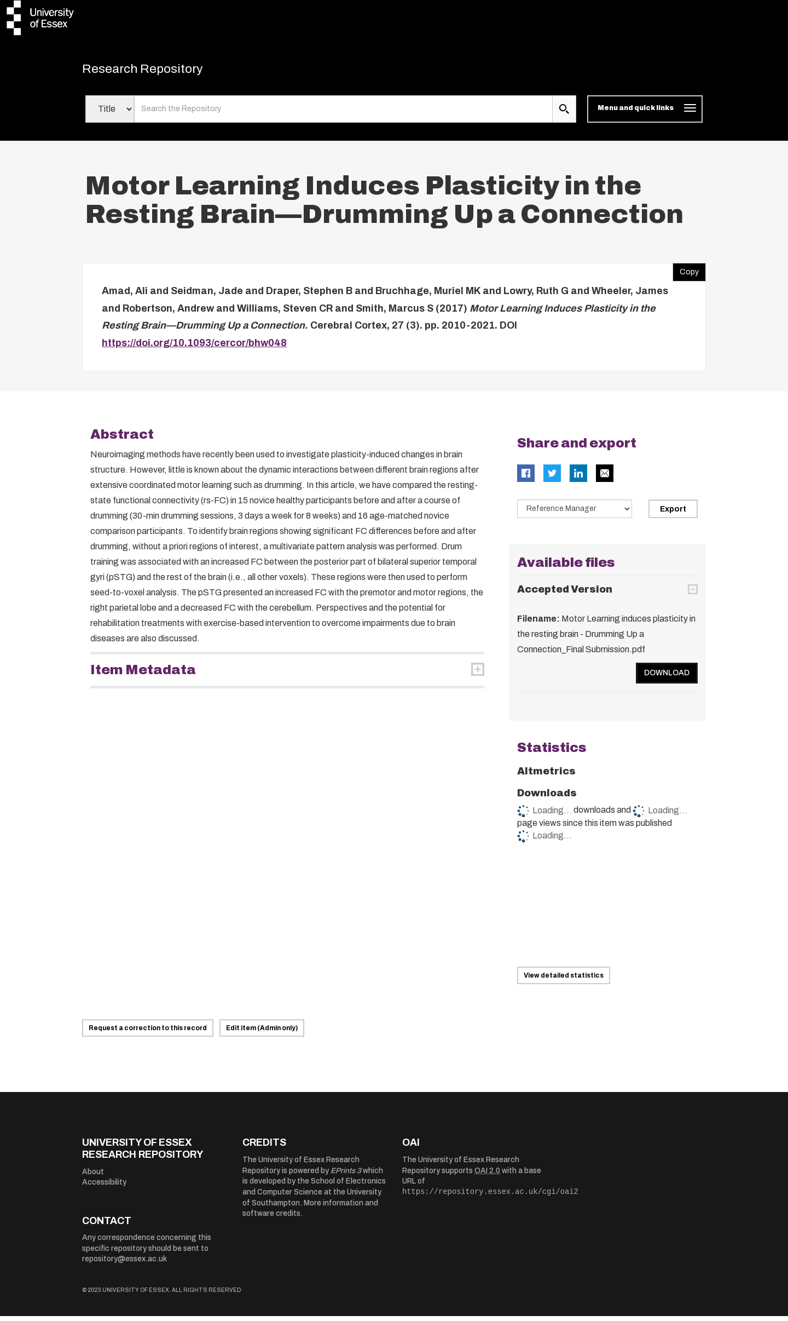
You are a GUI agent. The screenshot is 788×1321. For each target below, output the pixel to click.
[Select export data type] (574, 513)
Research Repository (159, 71)
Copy (686, 274)
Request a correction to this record (148, 1033)
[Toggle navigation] (645, 114)
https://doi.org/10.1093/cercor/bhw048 (194, 347)
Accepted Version (564, 594)
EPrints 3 (346, 1175)
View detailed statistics (564, 980)
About (93, 1177)
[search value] (343, 114)
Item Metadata (143, 675)
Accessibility (104, 1187)
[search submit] (564, 114)
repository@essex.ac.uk (124, 1264)
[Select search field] (109, 114)
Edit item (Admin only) (262, 1033)
